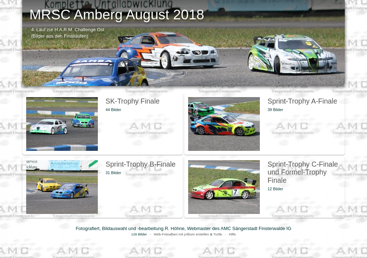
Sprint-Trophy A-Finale (302, 101)
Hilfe (232, 234)
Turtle (217, 234)
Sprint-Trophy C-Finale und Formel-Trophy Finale (302, 172)
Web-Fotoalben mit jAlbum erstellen (181, 234)
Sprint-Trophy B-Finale (140, 164)
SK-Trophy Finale (132, 101)
